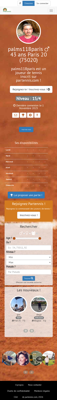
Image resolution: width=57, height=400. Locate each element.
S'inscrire (28, 3)
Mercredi (9, 162)
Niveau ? (10, 252)
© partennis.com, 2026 (32, 397)
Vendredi (9, 173)
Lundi (8, 150)
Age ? (9, 238)
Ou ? (8, 242)
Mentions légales (42, 391)
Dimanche (10, 185)
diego (39, 314)
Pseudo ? (11, 266)
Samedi (9, 179)
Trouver (28, 278)
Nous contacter (35, 384)
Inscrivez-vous (26, 130)
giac (18, 314)
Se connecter (42, 3)
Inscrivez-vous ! (29, 215)
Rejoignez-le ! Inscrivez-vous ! (31, 89)
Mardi (8, 156)
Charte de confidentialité (18, 391)
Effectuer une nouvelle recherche (28, 282)
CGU (16, 397)
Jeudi (8, 167)
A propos (19, 384)
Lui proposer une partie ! (26, 195)
